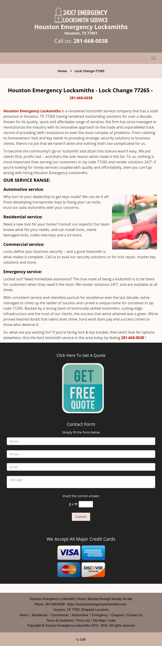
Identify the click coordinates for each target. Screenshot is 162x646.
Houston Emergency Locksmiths (32, 110)
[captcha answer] (86, 504)
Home (62, 71)
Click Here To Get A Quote (81, 355)
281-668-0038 (90, 40)
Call (81, 639)
